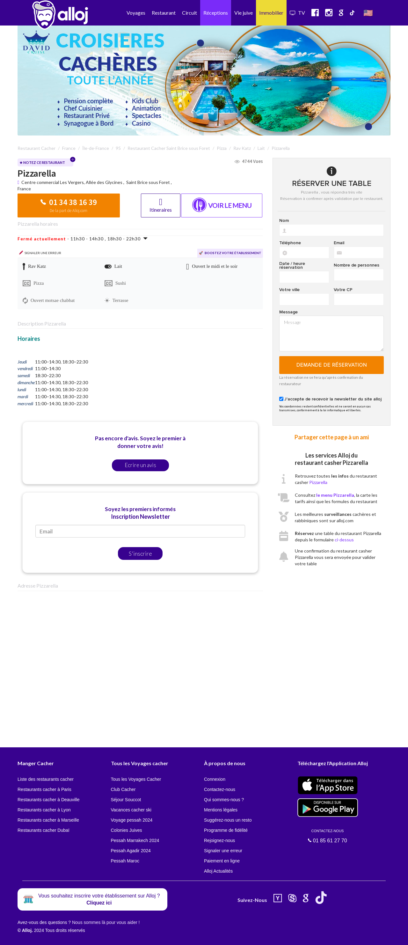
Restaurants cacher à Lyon (44, 809)
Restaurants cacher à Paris (44, 789)
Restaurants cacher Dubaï (43, 830)
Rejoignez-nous (219, 840)
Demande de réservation (331, 365)
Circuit (189, 13)
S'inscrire (140, 553)
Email (339, 243)
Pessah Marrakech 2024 (135, 840)
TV (297, 13)
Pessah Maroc (125, 860)
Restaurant (164, 13)
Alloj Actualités (218, 871)
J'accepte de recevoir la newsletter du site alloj (333, 399)
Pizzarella (318, 482)
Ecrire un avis (140, 465)
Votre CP (343, 290)
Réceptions (215, 13)
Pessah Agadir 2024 (131, 850)
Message (288, 312)
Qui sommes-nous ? (224, 799)
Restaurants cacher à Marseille (48, 820)
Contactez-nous (219, 789)
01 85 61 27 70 (327, 836)
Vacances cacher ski (131, 809)
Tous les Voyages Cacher (136, 779)
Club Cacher (123, 789)
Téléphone (290, 243)
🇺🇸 (368, 12)
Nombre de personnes (356, 265)
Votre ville (289, 290)
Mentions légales (220, 809)
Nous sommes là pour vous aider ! (106, 922)
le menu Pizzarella (335, 495)
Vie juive (243, 13)
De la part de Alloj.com (68, 210)
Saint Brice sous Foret (148, 182)
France (24, 188)
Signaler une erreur (223, 850)
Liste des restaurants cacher (46, 779)
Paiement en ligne (222, 860)
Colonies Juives (126, 830)
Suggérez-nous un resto (227, 820)
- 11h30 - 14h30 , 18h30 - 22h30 (83, 238)
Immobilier (271, 13)
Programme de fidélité (226, 830)
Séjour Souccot (126, 799)
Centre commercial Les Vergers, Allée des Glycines (72, 182)
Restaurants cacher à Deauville (49, 799)
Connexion (214, 779)
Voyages (136, 13)
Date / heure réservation (292, 265)
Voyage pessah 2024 (132, 820)
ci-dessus (344, 539)
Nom (284, 221)
